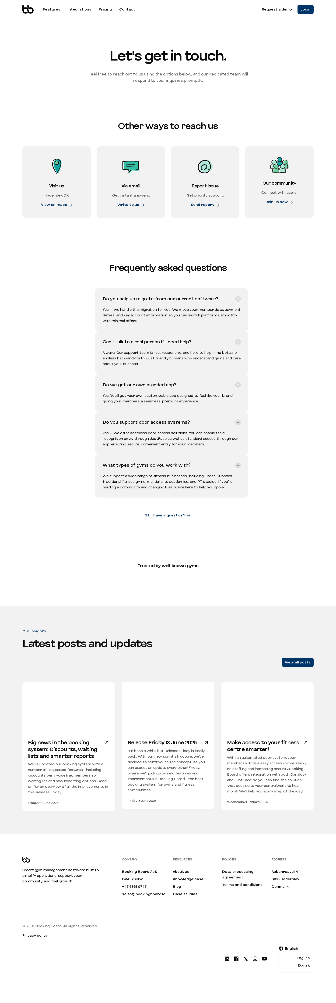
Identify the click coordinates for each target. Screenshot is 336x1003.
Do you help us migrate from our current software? (160, 307)
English (303, 966)
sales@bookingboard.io (143, 902)
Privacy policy (35, 944)
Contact (127, 9)
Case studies (185, 902)
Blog (177, 895)
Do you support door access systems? (146, 431)
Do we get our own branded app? (139, 393)
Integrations (79, 9)
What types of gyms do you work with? (147, 474)
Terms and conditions (242, 893)
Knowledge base (188, 887)
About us (181, 880)
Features (51, 9)
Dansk (304, 974)
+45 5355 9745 (134, 895)
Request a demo (277, 9)
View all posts (298, 670)
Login (306, 9)
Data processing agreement (237, 883)
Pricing (105, 9)
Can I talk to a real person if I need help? (147, 350)
